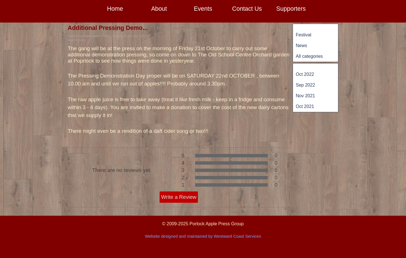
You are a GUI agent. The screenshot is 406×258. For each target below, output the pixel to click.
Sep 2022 (305, 85)
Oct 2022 (305, 74)
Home (115, 8)
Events (203, 8)
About (159, 8)
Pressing (80, 40)
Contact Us (247, 8)
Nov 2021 (305, 95)
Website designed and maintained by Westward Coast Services (203, 236)
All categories (309, 56)
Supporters (291, 8)
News (301, 45)
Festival (303, 34)
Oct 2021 (305, 106)
